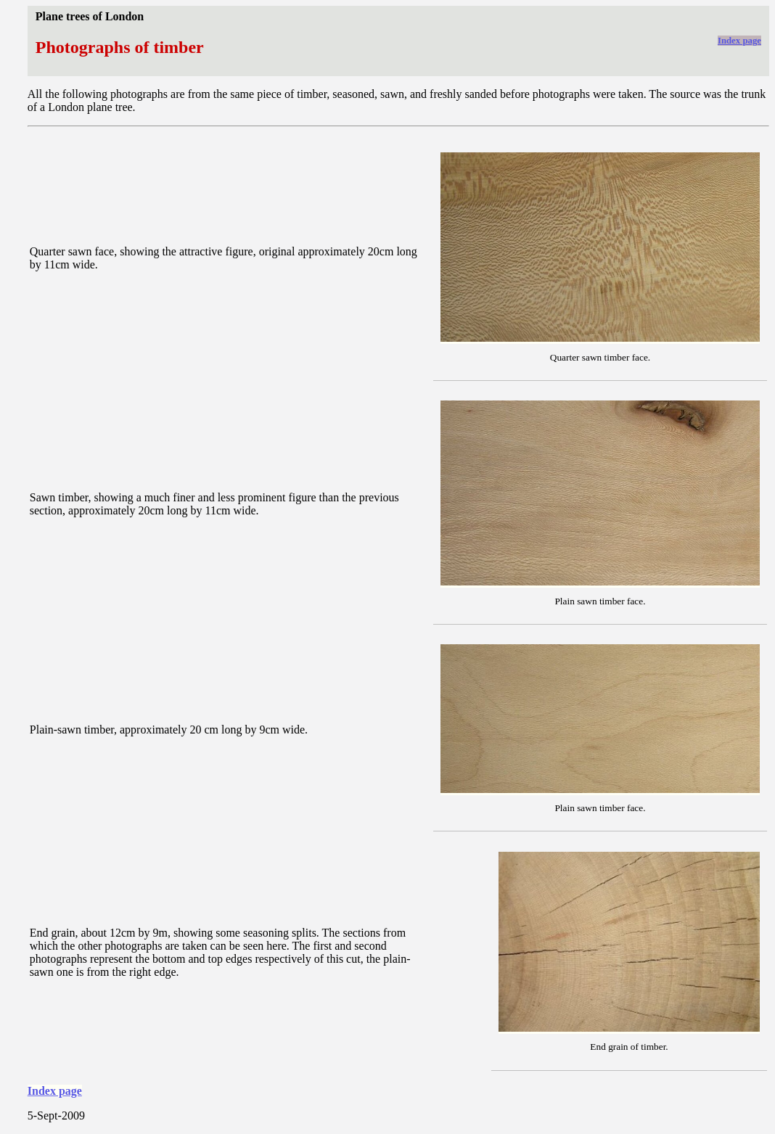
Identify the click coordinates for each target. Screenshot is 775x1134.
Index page (739, 41)
